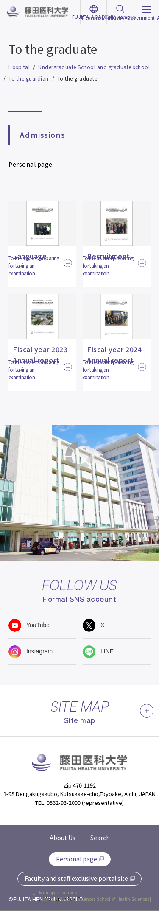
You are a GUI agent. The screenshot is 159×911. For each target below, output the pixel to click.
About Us (62, 837)
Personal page (76, 859)
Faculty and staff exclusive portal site (76, 878)
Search (100, 837)
